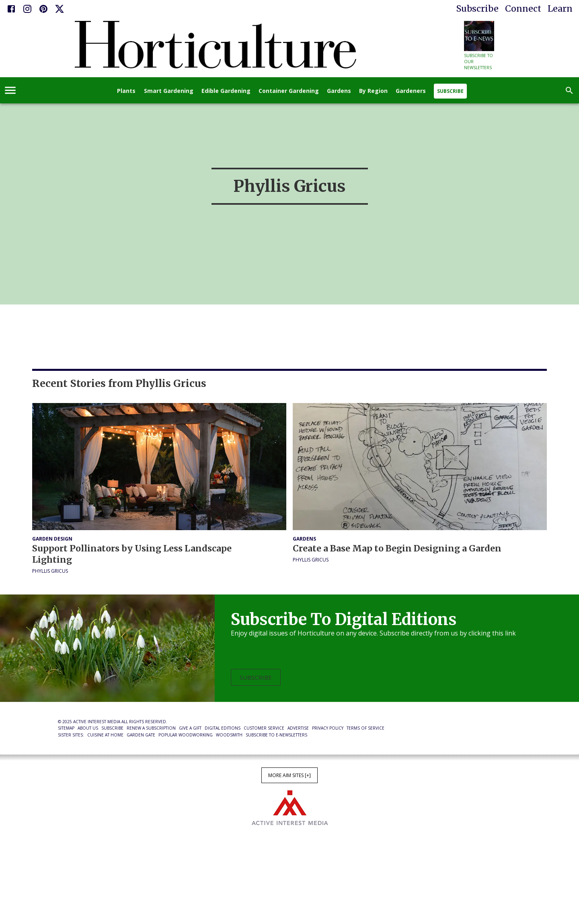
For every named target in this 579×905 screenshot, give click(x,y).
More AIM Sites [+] (289, 775)
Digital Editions (222, 728)
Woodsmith (229, 735)
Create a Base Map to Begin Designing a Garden (397, 548)
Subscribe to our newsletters (478, 61)
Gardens (339, 91)
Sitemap (66, 728)
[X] (59, 8)
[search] (569, 90)
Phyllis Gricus (50, 571)
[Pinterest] (43, 8)
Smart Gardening (169, 91)
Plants (126, 91)
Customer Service (264, 728)
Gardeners (410, 91)
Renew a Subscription (151, 728)
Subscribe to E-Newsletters (276, 735)
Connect (523, 8)
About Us (88, 728)
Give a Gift (190, 728)
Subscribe (477, 8)
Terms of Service (365, 728)
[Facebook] (11, 8)
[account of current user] (10, 90)
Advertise (298, 728)
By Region (373, 91)
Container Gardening (288, 91)
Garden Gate (141, 735)
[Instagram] (27, 8)
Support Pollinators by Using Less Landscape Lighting (132, 554)
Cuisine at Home (105, 735)
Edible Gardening (226, 91)
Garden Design (52, 538)
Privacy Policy (327, 728)
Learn (560, 8)
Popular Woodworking (185, 735)
